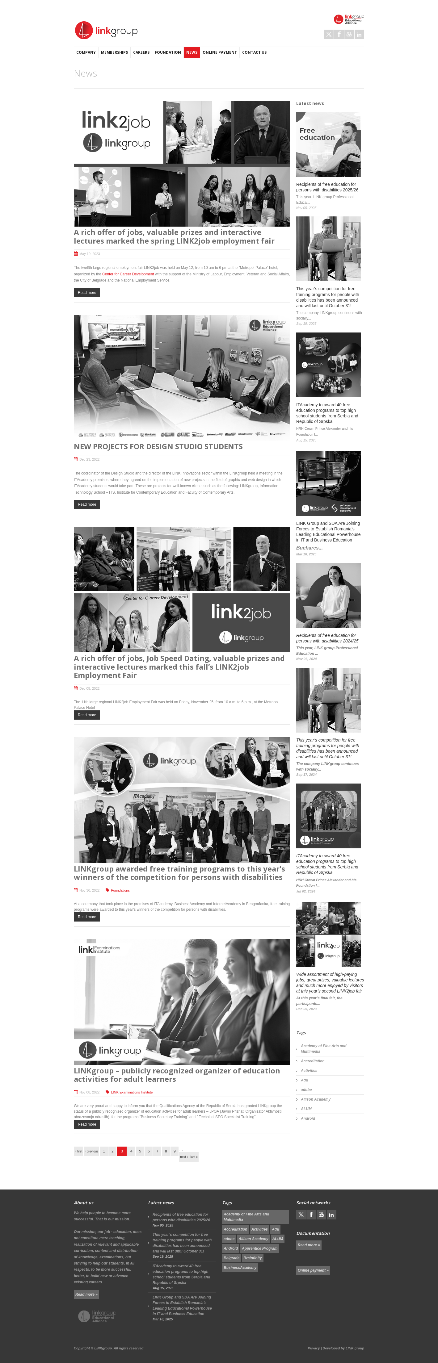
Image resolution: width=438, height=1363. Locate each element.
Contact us (254, 52)
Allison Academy (316, 1099)
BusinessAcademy (240, 1267)
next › (184, 1157)
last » (194, 1157)
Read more (87, 293)
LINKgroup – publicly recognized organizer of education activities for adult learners (177, 1074)
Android (308, 1118)
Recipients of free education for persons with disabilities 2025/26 (181, 1217)
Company (86, 52)
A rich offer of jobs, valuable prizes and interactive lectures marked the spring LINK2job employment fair (174, 236)
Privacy (314, 1348)
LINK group (355, 1348)
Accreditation (313, 1061)
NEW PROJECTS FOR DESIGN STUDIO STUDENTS (158, 446)
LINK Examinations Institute (132, 1092)
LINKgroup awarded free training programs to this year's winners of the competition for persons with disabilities (179, 872)
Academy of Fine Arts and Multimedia (324, 1049)
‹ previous (91, 1151)
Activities (309, 1070)
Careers (141, 52)
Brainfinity (252, 1258)
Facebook (339, 34)
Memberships (114, 52)
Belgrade (231, 1258)
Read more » (86, 1294)
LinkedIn (359, 34)
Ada (304, 1080)
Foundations (120, 890)
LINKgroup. (103, 1348)
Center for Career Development (128, 274)
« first (78, 1151)
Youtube (349, 34)
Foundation (168, 52)
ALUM (306, 1109)
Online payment (220, 52)
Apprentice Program (259, 1248)
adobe (306, 1090)
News (191, 52)
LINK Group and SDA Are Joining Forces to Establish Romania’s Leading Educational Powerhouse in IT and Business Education (182, 1305)
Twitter (329, 34)
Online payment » (313, 1270)
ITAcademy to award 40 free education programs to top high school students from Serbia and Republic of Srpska (181, 1274)
